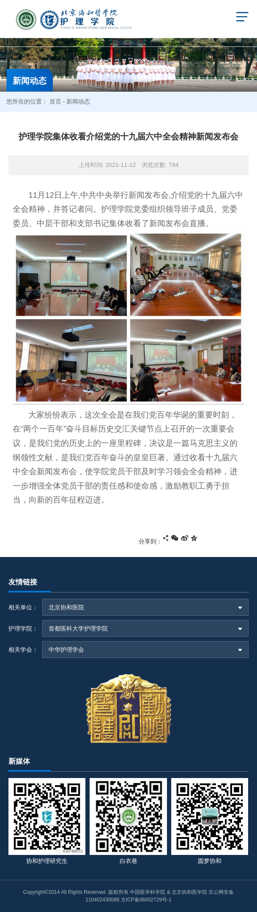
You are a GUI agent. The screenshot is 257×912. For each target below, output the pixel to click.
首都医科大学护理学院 (78, 628)
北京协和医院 (66, 607)
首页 (55, 101)
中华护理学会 (66, 649)
